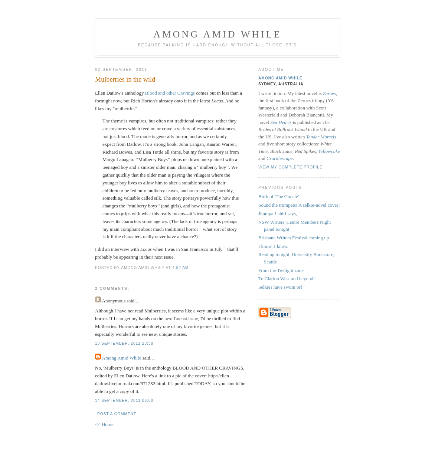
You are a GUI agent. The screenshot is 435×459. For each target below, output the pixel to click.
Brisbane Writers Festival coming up (293, 237)
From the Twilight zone (281, 270)
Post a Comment (116, 414)
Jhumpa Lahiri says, (277, 213)
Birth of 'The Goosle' (278, 196)
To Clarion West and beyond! (286, 278)
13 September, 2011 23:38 (124, 343)
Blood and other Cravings (170, 93)
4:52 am (180, 268)
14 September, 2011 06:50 (124, 401)
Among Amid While (217, 34)
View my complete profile (290, 167)
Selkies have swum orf (280, 287)
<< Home (104, 424)
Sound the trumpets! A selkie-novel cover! (299, 205)
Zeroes (329, 93)
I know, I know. (273, 246)
